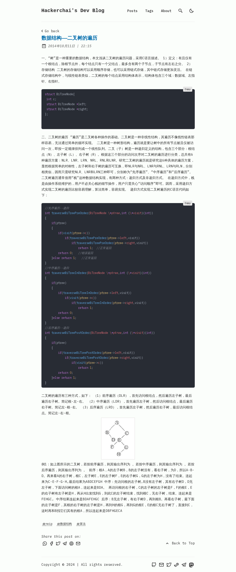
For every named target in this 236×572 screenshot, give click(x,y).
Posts (132, 11)
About (166, 11)
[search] (180, 10)
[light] (191, 10)
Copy (188, 89)
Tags (149, 11)
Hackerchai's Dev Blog (72, 10)
